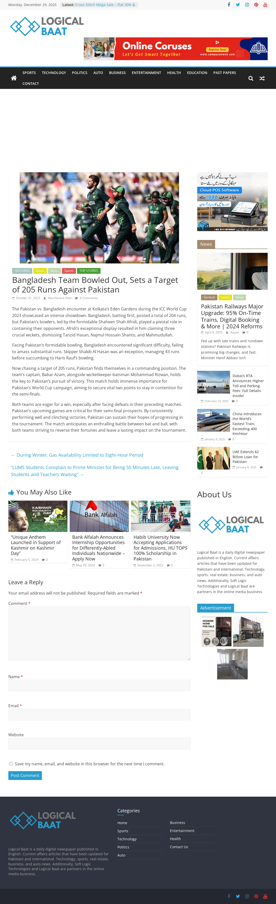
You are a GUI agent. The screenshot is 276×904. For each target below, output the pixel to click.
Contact (30, 83)
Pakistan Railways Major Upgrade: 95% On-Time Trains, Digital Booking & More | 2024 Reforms (232, 316)
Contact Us (179, 846)
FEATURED (22, 270)
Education (197, 72)
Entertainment (146, 72)
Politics (79, 72)
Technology (54, 72)
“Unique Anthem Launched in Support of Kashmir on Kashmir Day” (36, 545)
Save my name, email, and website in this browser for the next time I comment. (90, 764)
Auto (98, 72)
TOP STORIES (89, 270)
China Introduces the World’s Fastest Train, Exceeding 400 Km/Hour (247, 423)
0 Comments (86, 298)
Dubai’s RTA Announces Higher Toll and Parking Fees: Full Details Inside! (248, 385)
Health (174, 72)
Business (117, 72)
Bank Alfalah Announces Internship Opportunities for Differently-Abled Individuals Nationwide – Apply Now (98, 548)
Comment (19, 603)
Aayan (235, 332)
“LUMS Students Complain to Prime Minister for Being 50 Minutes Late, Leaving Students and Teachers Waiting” (95, 471)
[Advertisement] (138, 126)
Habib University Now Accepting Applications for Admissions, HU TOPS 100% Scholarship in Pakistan (160, 548)
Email (15, 705)
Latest (40, 270)
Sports (29, 72)
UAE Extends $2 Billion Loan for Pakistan (246, 456)
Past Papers (224, 72)
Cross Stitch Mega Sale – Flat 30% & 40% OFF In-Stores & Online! (105, 7)
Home (122, 822)
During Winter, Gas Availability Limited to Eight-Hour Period (77, 455)
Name (15, 676)
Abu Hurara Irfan (60, 298)
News (54, 270)
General (209, 297)
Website (16, 735)
